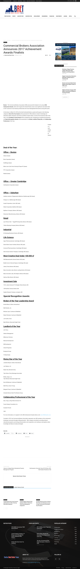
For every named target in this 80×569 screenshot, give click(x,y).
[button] (75, 16)
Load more (65, 97)
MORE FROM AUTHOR (19, 487)
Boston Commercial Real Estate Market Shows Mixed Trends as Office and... (69, 84)
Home (4, 40)
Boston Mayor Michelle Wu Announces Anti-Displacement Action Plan (43, 535)
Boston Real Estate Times (9, 55)
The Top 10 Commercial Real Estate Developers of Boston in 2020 (43, 542)
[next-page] (6, 508)
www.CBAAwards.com (45, 415)
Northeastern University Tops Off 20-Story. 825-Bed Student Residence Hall (40, 469)
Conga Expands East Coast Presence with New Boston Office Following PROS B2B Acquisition (10, 503)
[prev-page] (4, 508)
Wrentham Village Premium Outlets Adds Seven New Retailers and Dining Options (68, 71)
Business (8, 40)
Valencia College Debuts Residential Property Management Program (13, 469)
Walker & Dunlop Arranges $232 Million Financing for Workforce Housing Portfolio (69, 91)
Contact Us (74, 567)
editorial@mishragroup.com (34, 562)
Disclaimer (58, 567)
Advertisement (68, 567)
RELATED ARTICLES (8, 487)
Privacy (62, 567)
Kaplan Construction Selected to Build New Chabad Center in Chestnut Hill (69, 77)
